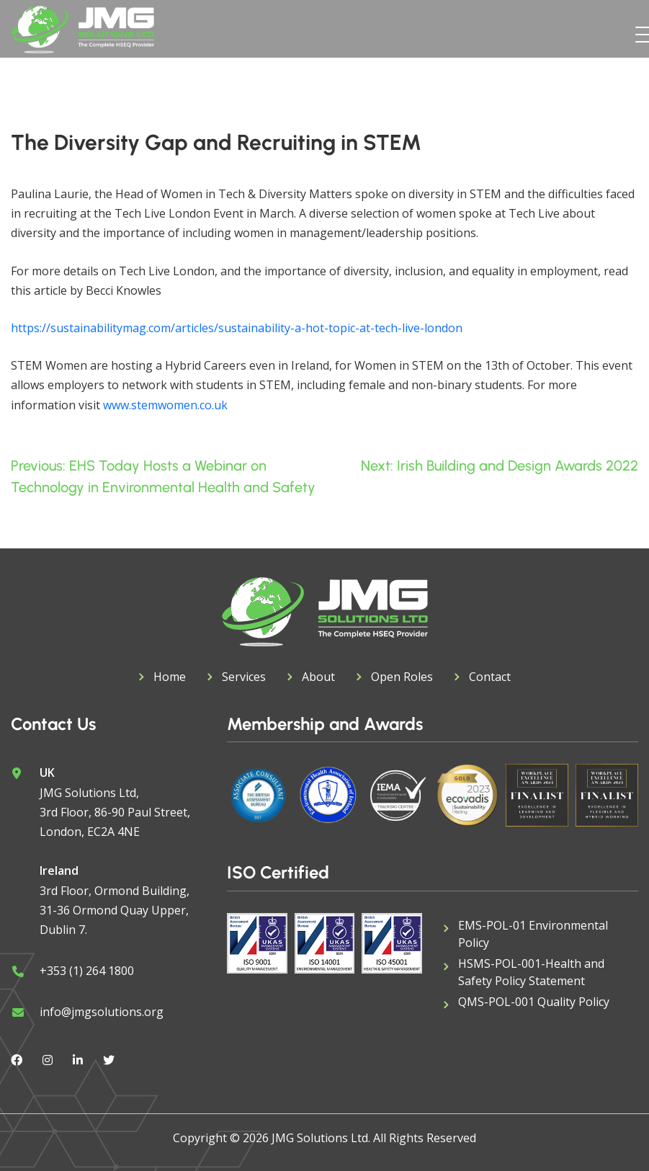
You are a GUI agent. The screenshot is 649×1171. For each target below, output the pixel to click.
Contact (490, 677)
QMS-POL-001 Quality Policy (533, 1002)
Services (244, 677)
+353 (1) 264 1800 (87, 971)
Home (169, 677)
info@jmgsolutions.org (102, 1012)
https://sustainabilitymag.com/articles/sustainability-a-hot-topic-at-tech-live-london (236, 328)
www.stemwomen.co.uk (165, 405)
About (318, 677)
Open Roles (402, 677)
